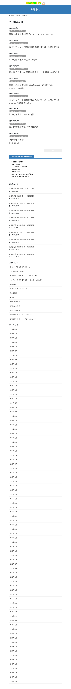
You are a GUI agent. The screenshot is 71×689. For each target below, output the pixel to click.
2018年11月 (14, 673)
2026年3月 (13, 338)
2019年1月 (13, 668)
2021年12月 (14, 560)
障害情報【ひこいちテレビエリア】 (21, 315)
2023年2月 (13, 499)
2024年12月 (14, 403)
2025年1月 (13, 399)
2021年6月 (13, 586)
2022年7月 (13, 529)
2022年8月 (13, 525)
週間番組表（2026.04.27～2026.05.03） (22, 203)
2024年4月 (13, 438)
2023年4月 (13, 490)
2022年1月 (13, 555)
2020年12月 (14, 612)
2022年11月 (14, 512)
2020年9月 (13, 625)
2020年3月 (13, 651)
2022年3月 (13, 547)
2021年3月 (13, 599)
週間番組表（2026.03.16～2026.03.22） (22, 247)
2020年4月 (13, 647)
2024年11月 (14, 407)
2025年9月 (13, 364)
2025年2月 (13, 394)
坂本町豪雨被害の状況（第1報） (24, 127)
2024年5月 (13, 433)
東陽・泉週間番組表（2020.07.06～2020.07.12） (32, 84)
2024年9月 (13, 416)
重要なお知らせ (15, 310)
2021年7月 (13, 581)
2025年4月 (13, 386)
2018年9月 (13, 677)
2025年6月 (13, 377)
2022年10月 (14, 516)
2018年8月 (13, 681)
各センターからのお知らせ (17, 31)
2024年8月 (13, 420)
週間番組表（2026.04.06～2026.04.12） (22, 218)
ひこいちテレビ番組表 (17, 271)
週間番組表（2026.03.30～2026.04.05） (22, 225)
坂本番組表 (13, 293)
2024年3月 (13, 442)
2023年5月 (13, 486)
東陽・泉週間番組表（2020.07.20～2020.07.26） (32, 34)
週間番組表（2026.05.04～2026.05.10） (22, 196)
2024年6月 (13, 429)
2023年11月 (14, 460)
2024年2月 (13, 446)
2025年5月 (13, 381)
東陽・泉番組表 (15, 302)
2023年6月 (13, 481)
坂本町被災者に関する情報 (21, 114)
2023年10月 (14, 464)
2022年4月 (13, 542)
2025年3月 (13, 390)
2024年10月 (14, 412)
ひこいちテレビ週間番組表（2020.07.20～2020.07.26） (35, 46)
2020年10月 (14, 620)
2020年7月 (13, 633)
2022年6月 (13, 533)
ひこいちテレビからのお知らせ (19, 43)
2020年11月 (14, 616)
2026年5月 (13, 329)
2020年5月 (13, 642)
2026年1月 (13, 346)
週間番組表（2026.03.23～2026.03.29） (22, 232)
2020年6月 (13, 638)
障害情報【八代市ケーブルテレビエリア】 (23, 319)
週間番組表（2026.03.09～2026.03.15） (22, 239)
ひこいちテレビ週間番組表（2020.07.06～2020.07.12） (35, 99)
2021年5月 (13, 590)
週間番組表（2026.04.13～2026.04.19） (22, 210)
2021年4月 (13, 594)
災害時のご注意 (15, 306)
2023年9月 (13, 468)
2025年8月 (13, 368)
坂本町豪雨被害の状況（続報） (23, 59)
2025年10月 (14, 360)
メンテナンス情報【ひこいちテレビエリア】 (24, 276)
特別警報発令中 (16, 139)
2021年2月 (13, 603)
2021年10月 (14, 568)
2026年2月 (13, 342)
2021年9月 (13, 573)
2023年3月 (13, 494)
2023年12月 (14, 455)
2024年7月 (13, 425)
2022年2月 (13, 551)
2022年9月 (13, 520)
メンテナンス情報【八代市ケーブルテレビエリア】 (26, 280)
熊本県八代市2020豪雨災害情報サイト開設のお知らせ (34, 72)
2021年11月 (14, 564)
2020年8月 (13, 629)
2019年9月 (13, 655)
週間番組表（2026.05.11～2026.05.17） (22, 189)
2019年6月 (13, 664)
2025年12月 (14, 351)
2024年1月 (13, 451)
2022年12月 (14, 507)
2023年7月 (13, 477)
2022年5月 (13, 538)
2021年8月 (13, 577)
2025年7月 (13, 373)
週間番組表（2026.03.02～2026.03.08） (22, 254)
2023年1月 (13, 503)
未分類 (12, 297)
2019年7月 (13, 660)
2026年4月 (13, 333)
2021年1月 (13, 607)
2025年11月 (14, 355)
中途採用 (13, 284)
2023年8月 (13, 473)
